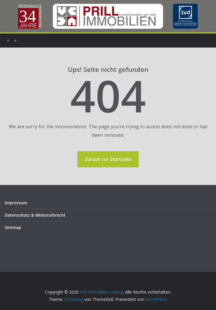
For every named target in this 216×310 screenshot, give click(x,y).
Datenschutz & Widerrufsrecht (35, 215)
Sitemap (13, 227)
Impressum (16, 202)
